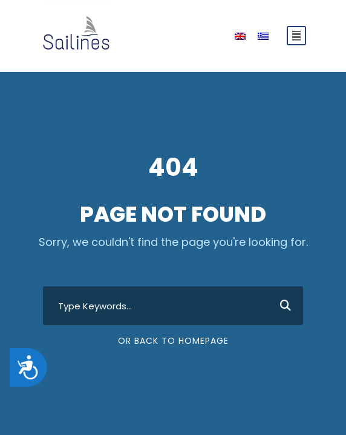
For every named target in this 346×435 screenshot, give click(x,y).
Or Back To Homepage (173, 341)
